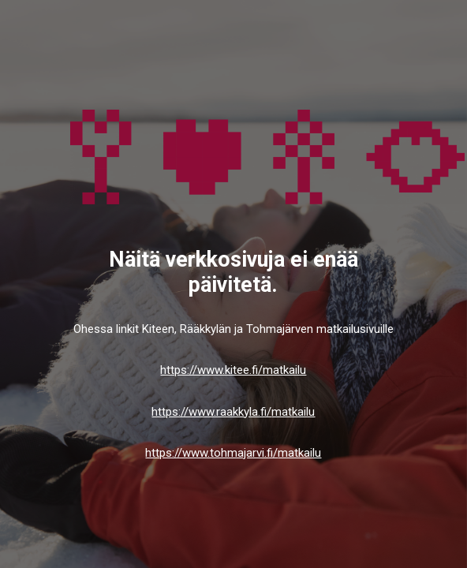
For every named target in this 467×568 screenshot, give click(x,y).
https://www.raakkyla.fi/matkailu (233, 412)
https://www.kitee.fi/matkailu (233, 370)
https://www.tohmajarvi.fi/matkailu (233, 453)
